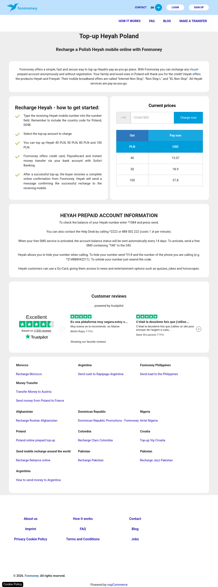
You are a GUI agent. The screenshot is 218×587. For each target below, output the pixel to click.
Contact (140, 7)
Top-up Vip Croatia (152, 440)
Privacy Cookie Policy (30, 539)
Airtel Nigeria (149, 420)
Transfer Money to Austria (34, 392)
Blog (167, 21)
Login (175, 7)
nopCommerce (117, 585)
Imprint (30, 529)
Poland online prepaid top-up (35, 440)
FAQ (152, 21)
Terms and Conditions (83, 539)
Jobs (135, 539)
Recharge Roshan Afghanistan (36, 420)
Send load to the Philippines (159, 374)
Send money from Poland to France (40, 401)
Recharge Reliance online (33, 460)
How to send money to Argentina (38, 480)
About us (30, 519)
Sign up (199, 7)
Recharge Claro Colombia (95, 440)
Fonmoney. (32, 575)
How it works (130, 21)
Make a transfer (193, 21)
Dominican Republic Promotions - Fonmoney (108, 420)
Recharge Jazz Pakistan (156, 460)
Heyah (194, 69)
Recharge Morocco (29, 374)
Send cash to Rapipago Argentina (100, 374)
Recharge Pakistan (90, 460)
